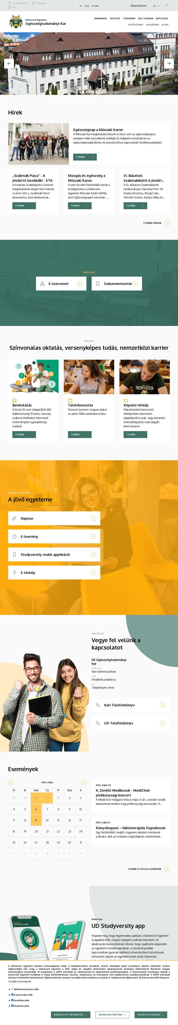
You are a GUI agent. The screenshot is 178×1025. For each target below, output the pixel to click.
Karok (87, 6)
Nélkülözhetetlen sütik (26, 989)
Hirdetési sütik (21, 1006)
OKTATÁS (115, 18)
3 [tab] (80, 92)
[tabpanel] (89, 63)
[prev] (11, 782)
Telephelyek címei (103, 687)
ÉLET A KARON (145, 18)
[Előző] (9, 63)
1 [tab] (74, 92)
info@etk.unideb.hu (104, 679)
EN (158, 6)
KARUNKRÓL (100, 18)
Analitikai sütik (21, 1000)
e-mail (14, 7)
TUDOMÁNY (129, 18)
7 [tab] (93, 92)
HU (154, 6)
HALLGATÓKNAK (152, 25)
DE (81, 6)
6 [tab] (89, 92)
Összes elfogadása (148, 1015)
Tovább (80, 157)
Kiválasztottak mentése (68, 1015)
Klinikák (95, 6)
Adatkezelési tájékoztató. (124, 978)
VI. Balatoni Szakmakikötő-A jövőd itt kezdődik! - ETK (144, 180)
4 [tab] (83, 92)
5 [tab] (86, 92)
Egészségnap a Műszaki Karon (98, 129)
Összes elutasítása (110, 1015)
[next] (83, 782)
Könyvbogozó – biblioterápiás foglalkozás (131, 828)
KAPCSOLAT (162, 18)
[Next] (169, 63)
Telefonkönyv (41, 3)
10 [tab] (102, 92)
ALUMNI (165, 25)
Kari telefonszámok (19, 3)
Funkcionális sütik (23, 995)
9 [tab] (99, 92)
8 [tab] (96, 92)
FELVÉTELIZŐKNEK (135, 25)
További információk (19, 981)
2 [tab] (77, 92)
